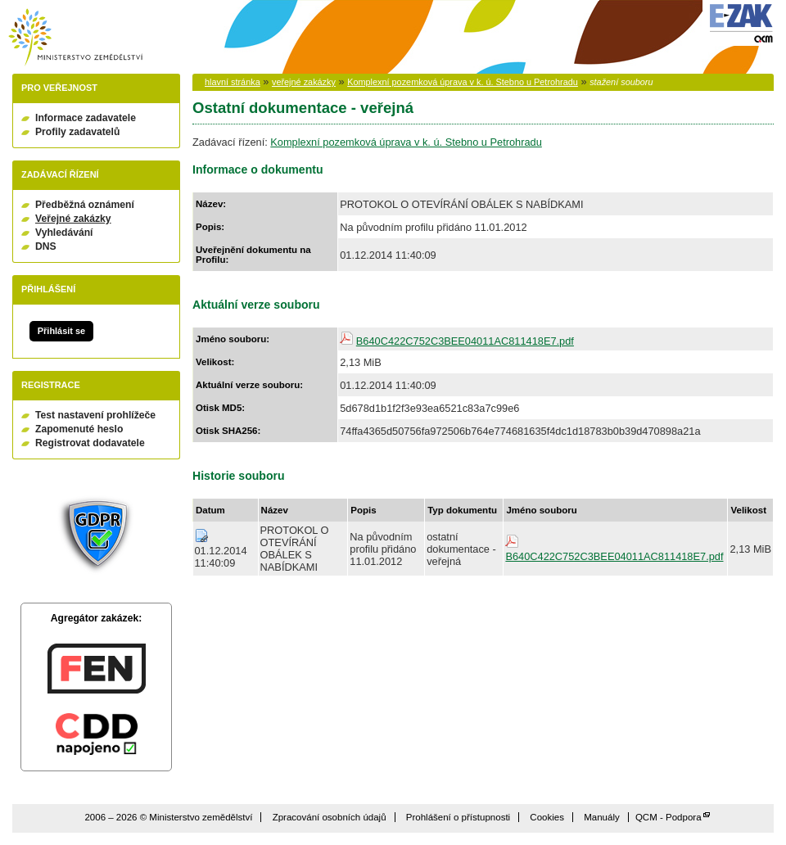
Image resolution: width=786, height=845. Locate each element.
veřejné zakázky (304, 82)
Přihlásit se (61, 331)
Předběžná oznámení (84, 204)
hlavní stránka (232, 82)
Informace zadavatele (85, 118)
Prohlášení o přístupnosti (458, 817)
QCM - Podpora (668, 817)
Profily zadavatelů (77, 132)
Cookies (547, 817)
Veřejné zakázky (73, 218)
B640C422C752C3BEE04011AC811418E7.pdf (465, 341)
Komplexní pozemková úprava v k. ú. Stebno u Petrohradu (462, 82)
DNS (45, 246)
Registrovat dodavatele (90, 443)
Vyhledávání (64, 232)
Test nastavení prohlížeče (95, 415)
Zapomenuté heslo (79, 429)
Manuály (602, 817)
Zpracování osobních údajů (329, 817)
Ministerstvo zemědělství (75, 37)
